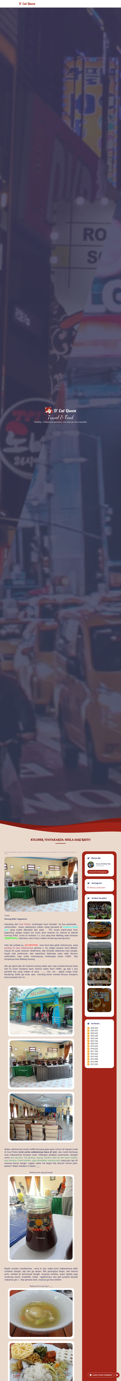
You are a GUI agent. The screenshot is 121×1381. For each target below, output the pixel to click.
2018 (92, 1048)
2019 (92, 1046)
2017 (92, 1051)
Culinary (76, 4)
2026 (92, 1028)
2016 (92, 1054)
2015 (92, 1056)
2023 (92, 1036)
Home (53, 4)
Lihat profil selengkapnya (98, 872)
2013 (92, 1061)
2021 (92, 1041)
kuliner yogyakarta (53, 852)
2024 (92, 1033)
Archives (87, 4)
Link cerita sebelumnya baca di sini (37, 1152)
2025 (92, 1030)
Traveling (64, 4)
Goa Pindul (24, 924)
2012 (92, 1064)
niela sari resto (61, 852)
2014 (92, 1059)
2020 (92, 1043)
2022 (92, 1038)
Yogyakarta (39, 852)
